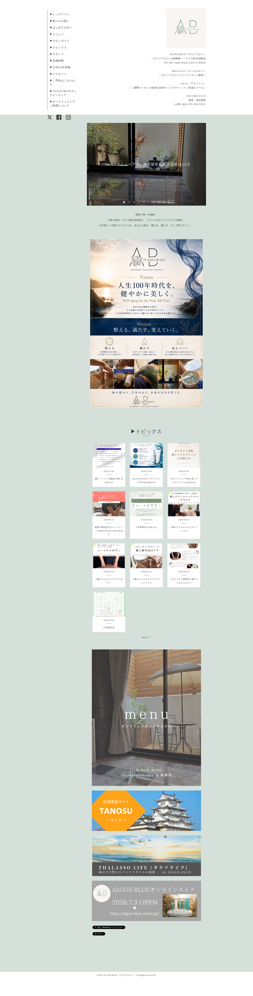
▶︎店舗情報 (57, 60)
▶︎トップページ (59, 14)
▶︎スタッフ (57, 54)
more (146, 637)
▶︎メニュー (57, 34)
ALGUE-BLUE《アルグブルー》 (119, 975)
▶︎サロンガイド (59, 40)
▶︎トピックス (58, 47)
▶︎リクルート (58, 73)
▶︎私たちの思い (59, 21)
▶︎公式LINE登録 (60, 67)
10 (168, 202)
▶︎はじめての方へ (61, 27)
